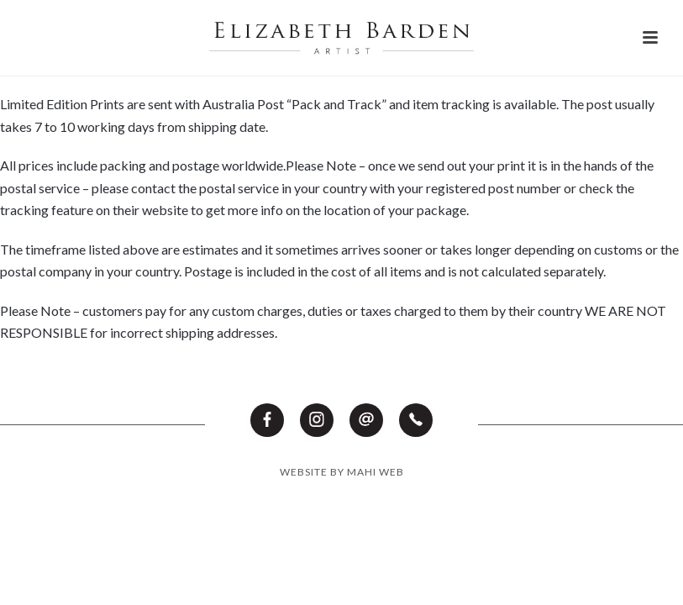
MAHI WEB (375, 472)
